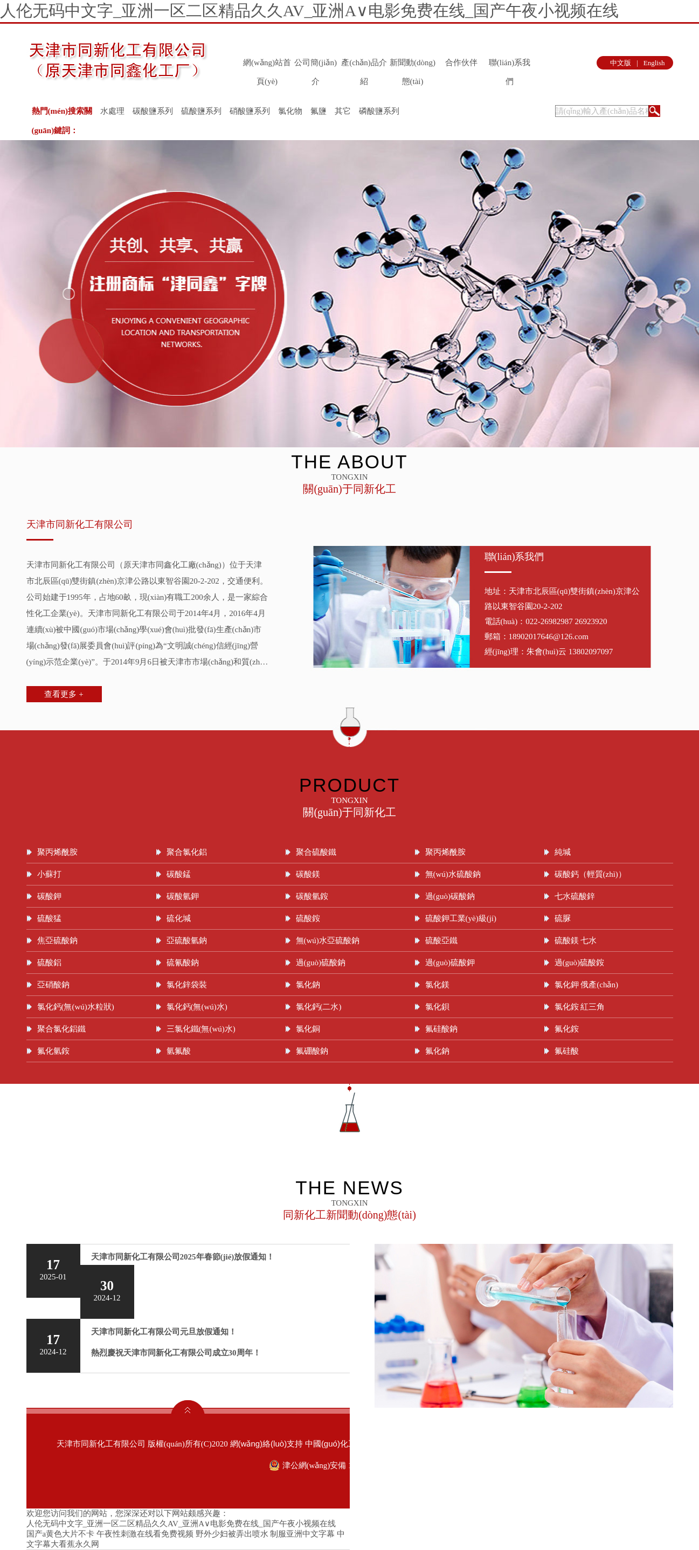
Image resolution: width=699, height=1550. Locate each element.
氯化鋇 (437, 1006)
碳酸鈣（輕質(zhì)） (590, 874)
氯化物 (290, 111)
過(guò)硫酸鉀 (450, 962)
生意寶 (470, 1443)
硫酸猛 (49, 918)
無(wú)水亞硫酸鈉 (327, 940)
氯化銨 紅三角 (580, 1006)
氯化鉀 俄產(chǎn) (586, 984)
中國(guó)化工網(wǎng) (347, 1443)
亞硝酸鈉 (53, 984)
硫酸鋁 (49, 962)
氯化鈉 (308, 984)
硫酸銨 (308, 918)
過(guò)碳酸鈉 (450, 896)
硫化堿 (179, 918)
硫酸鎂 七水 (576, 940)
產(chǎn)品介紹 (364, 65)
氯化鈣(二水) (319, 1006)
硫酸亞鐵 (441, 940)
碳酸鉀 (49, 896)
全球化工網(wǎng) (423, 1443)
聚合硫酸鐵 (316, 852)
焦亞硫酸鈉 (57, 940)
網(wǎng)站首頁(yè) (267, 65)
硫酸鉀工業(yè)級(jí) (460, 918)
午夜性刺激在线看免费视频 (144, 1534)
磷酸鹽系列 (379, 111)
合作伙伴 (461, 62)
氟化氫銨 (53, 1051)
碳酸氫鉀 (183, 896)
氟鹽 (318, 111)
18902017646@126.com (549, 636)
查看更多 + (63, 694)
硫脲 (563, 918)
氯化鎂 (437, 984)
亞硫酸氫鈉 (187, 940)
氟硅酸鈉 (441, 1029)
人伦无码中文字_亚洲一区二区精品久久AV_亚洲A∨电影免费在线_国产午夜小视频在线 (309, 10)
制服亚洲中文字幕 (302, 1534)
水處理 (112, 111)
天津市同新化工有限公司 (79, 524)
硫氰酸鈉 (183, 962)
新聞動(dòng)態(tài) (412, 65)
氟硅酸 (567, 1051)
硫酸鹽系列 (201, 111)
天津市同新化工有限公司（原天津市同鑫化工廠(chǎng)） (128, 565)
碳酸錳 (179, 874)
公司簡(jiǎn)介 (315, 65)
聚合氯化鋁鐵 (61, 1029)
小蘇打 (49, 874)
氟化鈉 (437, 1051)
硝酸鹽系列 (250, 111)
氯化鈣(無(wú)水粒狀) (75, 1006)
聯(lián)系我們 (509, 65)
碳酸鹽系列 (153, 111)
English (654, 63)
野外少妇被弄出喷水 (232, 1534)
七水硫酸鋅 (575, 896)
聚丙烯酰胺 (57, 852)
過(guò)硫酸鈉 (321, 962)
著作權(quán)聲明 (516, 1443)
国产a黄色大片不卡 (60, 1534)
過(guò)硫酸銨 (580, 962)
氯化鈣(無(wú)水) (197, 1006)
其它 (343, 111)
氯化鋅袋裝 (187, 984)
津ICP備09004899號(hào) (596, 1443)
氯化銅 (308, 1029)
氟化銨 (567, 1029)
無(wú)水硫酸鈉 (453, 874)
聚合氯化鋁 (187, 852)
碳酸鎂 (308, 874)
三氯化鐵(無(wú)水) (201, 1029)
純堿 (563, 852)
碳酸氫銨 (312, 896)
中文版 (620, 63)
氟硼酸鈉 (312, 1051)
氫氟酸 (179, 1051)
